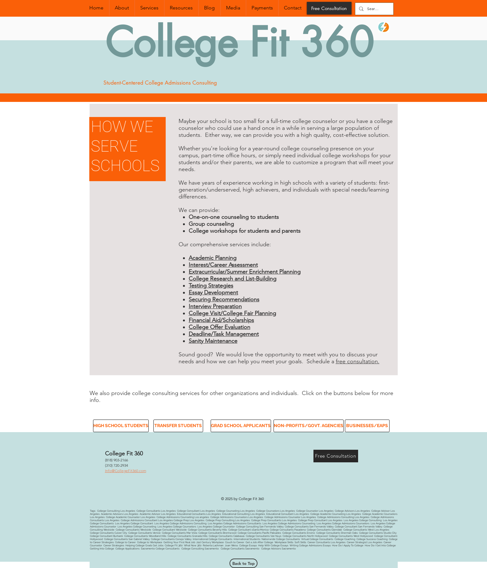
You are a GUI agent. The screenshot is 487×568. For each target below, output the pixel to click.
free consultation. (357, 361)
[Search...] (373, 9)
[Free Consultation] (329, 8)
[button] (120, 426)
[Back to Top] (243, 563)
